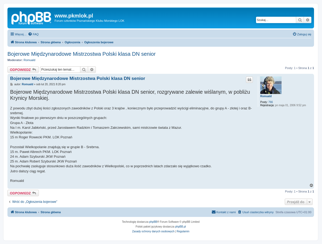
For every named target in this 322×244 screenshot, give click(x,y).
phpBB (153, 221)
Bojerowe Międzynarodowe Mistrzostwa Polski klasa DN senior (81, 54)
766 (271, 102)
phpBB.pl (180, 226)
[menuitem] (33, 34)
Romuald (29, 60)
